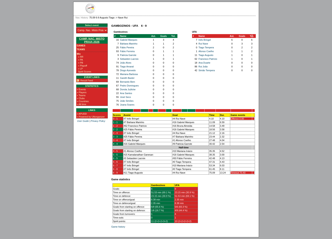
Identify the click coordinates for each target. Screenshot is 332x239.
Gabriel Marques (128, 40)
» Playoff (82, 65)
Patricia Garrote (128, 55)
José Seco (125, 97)
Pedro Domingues (129, 85)
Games (81, 45)
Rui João (203, 66)
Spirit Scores (84, 71)
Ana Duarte (204, 62)
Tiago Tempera (206, 47)
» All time (81, 104)
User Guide (83, 121)
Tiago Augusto (205, 55)
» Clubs (81, 98)
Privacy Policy (98, 121)
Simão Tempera (206, 70)
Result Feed (86, 80)
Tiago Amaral (127, 66)
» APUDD (82, 114)
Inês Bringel (204, 40)
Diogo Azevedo (128, 70)
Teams (81, 49)
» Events (81, 89)
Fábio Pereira (127, 47)
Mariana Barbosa (129, 74)
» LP (80, 68)
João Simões (127, 101)
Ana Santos (126, 93)
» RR (80, 57)
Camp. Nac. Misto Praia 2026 (91, 40)
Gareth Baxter (127, 78)
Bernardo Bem (127, 82)
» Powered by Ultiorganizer (91, 116)
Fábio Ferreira (127, 51)
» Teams (81, 95)
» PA (80, 59)
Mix (79, 54)
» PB (80, 62)
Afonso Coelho (206, 51)
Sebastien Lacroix (129, 59)
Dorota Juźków (128, 89)
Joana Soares (127, 104)
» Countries (83, 101)
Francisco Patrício (207, 59)
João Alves (125, 62)
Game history (118, 226)
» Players (82, 92)
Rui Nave (203, 43)
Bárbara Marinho (128, 43)
